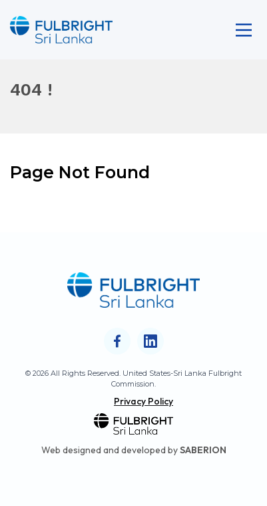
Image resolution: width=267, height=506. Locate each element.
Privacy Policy (143, 401)
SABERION (203, 450)
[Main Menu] (243, 30)
